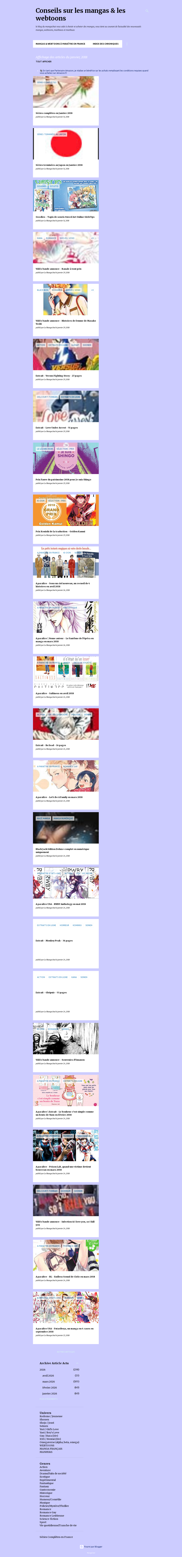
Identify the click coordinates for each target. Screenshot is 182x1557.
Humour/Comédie (50, 1499)
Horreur (45, 1496)
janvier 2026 (49, 1393)
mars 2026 (48, 1381)
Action (44, 1467)
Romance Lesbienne (52, 1515)
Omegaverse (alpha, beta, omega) (59, 1442)
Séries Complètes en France (56, 1537)
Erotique (45, 1476)
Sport (43, 1522)
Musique (45, 1502)
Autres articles (66, 1352)
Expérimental (48, 1480)
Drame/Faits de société (53, 1473)
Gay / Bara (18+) (49, 1435)
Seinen (44, 1426)
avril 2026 (48, 1375)
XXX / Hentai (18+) (50, 1439)
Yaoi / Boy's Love (49, 1432)
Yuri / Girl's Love (49, 1429)
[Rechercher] (147, 11)
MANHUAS (46, 1452)
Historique (46, 1493)
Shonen (44, 1419)
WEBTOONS (47, 1445)
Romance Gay (48, 1512)
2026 (42, 1369)
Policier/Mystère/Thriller (54, 1505)
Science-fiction (49, 1518)
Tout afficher (43, 61)
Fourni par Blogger (91, 1547)
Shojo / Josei (47, 1422)
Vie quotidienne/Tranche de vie (58, 1525)
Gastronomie (47, 1489)
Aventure (45, 1470)
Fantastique (46, 1483)
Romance (45, 1509)
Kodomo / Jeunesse (51, 1416)
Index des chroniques (105, 44)
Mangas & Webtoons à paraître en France (60, 44)
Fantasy (44, 1486)
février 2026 (49, 1387)
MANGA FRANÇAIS (51, 1448)
